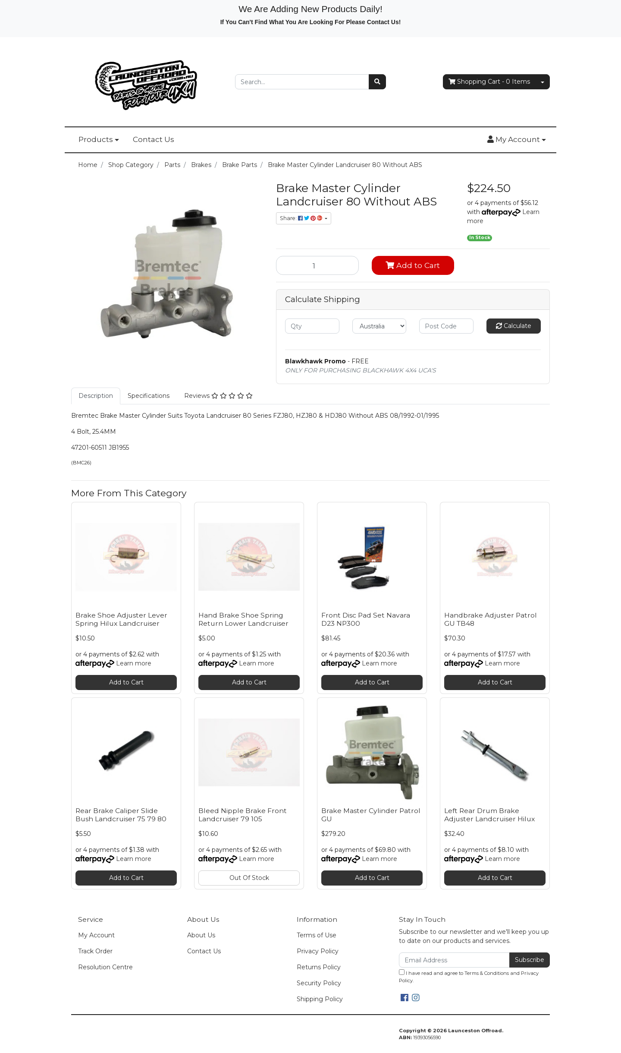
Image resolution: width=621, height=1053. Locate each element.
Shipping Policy (320, 999)
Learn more (133, 663)
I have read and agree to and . (469, 976)
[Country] (379, 326)
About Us (201, 935)
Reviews (218, 396)
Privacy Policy (318, 951)
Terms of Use (316, 935)
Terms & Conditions (486, 973)
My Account (96, 935)
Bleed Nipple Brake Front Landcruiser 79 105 (242, 815)
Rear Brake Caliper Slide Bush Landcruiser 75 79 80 (120, 815)
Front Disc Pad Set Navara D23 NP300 (365, 619)
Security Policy (319, 983)
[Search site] (377, 81)
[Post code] (446, 326)
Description (95, 396)
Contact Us (153, 139)
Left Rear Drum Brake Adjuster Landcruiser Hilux (489, 815)
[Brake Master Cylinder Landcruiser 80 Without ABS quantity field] (317, 265)
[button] (516, 140)
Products (95, 139)
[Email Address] (454, 960)
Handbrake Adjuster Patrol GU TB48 (490, 619)
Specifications (148, 396)
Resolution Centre (105, 967)
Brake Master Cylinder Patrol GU (370, 815)
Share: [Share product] (301, 218)
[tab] (95, 396)
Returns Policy (319, 967)
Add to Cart (413, 265)
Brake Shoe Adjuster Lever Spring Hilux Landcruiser (121, 619)
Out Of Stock (249, 878)
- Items (489, 81)
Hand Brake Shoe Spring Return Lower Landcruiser (243, 619)
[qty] (312, 326)
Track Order (95, 951)
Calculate (513, 326)
